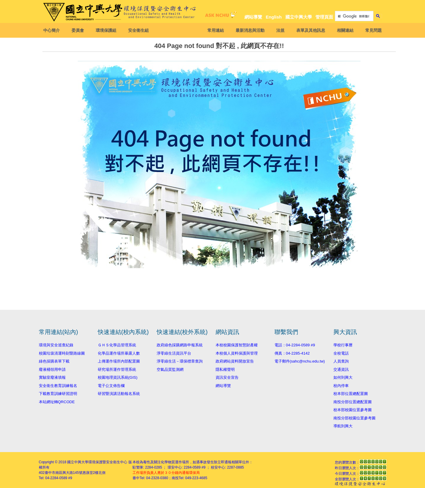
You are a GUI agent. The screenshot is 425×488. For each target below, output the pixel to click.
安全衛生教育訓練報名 (58, 385)
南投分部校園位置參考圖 (354, 418)
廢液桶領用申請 (52, 369)
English (274, 16)
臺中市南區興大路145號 (63, 473)
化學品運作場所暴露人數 (119, 353)
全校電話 (341, 353)
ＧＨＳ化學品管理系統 (117, 345)
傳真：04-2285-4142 (292, 353)
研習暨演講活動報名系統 (119, 393)
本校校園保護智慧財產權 (237, 345)
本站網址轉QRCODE (57, 402)
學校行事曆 (343, 345)
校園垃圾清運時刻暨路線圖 (62, 353)
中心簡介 (54, 30)
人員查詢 (341, 361)
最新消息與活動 (247, 30)
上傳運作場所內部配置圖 (119, 361)
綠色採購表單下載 (54, 361)
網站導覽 (253, 16)
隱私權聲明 (225, 369)
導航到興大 (343, 426)
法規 (278, 30)
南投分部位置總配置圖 (352, 402)
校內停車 (341, 385)
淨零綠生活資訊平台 (174, 353)
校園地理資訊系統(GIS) (118, 377)
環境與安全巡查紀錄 (56, 345)
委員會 (81, 30)
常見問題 (371, 30)
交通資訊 (341, 369)
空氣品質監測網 (170, 369)
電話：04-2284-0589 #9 (294, 345)
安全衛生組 (141, 30)
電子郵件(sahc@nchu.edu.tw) (299, 361)
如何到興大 (343, 377)
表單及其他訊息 (308, 30)
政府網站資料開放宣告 (235, 361)
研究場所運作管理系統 (117, 369)
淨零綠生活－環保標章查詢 (180, 361)
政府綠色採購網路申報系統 (180, 345)
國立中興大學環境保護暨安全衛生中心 (97, 462)
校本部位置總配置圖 (350, 393)
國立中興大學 (298, 16)
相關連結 (342, 30)
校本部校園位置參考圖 (352, 410)
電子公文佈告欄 (111, 385)
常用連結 (213, 30)
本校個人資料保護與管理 (237, 353)
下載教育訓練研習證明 (58, 393)
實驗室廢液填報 (52, 377)
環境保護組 (109, 30)
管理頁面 (324, 16)
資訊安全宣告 (227, 377)
